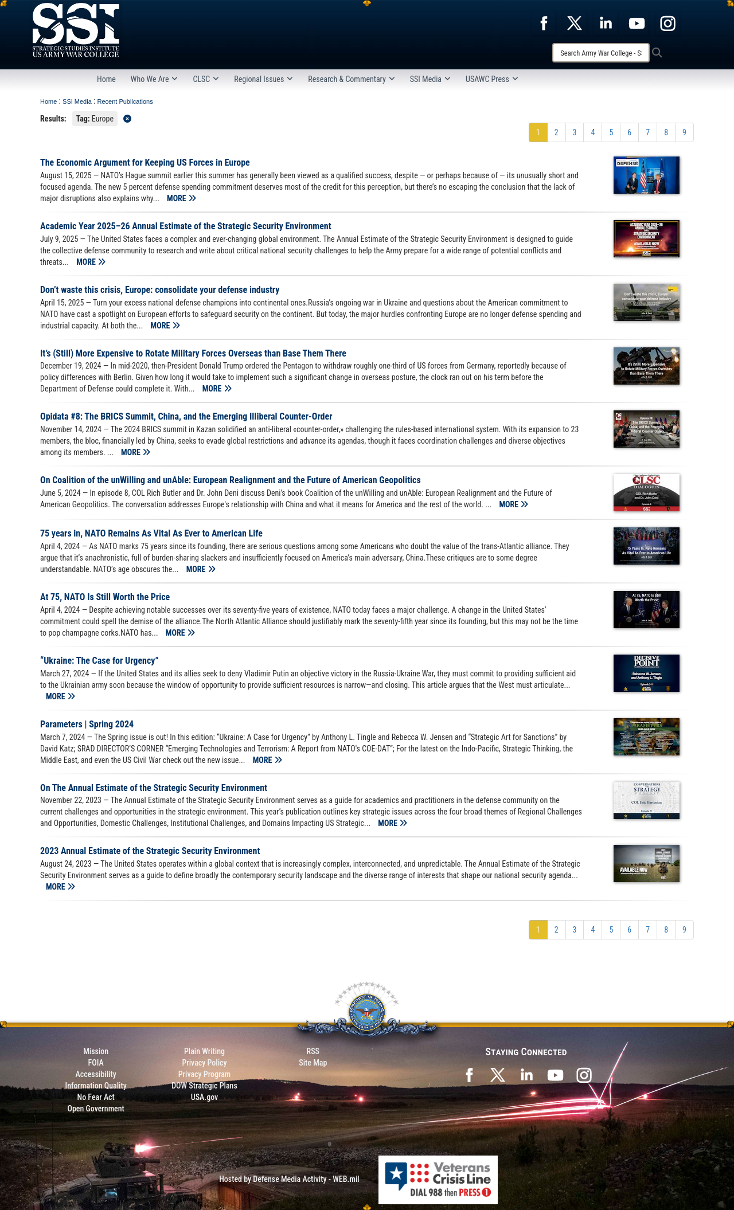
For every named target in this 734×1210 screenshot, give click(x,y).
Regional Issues (263, 79)
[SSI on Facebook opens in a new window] (469, 1074)
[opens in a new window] (543, 22)
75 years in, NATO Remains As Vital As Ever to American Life (151, 533)
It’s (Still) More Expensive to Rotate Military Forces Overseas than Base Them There (193, 353)
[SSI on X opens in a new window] (497, 1074)
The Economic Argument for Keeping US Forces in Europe (145, 162)
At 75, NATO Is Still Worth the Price (105, 597)
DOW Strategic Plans (204, 1085)
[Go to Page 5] (611, 132)
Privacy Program (204, 1074)
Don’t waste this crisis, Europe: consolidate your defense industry (159, 289)
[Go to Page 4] (592, 132)
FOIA (96, 1062)
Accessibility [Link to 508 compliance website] (96, 1074)
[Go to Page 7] (647, 132)
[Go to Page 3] (574, 132)
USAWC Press (492, 79)
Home (106, 79)
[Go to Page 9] (684, 132)
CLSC (206, 79)
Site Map (313, 1062)
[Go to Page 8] (666, 132)
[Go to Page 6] (629, 132)
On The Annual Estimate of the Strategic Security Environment (153, 787)
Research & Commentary (351, 79)
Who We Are (154, 79)
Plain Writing (204, 1051)
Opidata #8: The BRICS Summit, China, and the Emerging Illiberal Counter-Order (186, 416)
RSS (313, 1051)
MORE (181, 198)
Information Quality (96, 1085)
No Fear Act (96, 1097)
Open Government (95, 1108)
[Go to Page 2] (556, 132)
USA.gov (204, 1097)
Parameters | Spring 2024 (87, 724)
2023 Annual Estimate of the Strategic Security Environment (150, 850)
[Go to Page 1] (538, 132)
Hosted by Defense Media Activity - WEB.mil (289, 1179)
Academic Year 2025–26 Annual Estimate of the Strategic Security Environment (185, 226)
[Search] (601, 52)
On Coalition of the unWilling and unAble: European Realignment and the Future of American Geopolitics (230, 480)
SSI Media (430, 79)
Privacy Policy (204, 1062)
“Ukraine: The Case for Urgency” (99, 660)
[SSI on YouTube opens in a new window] (555, 1074)
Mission (95, 1051)
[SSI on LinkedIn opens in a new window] (526, 1074)
